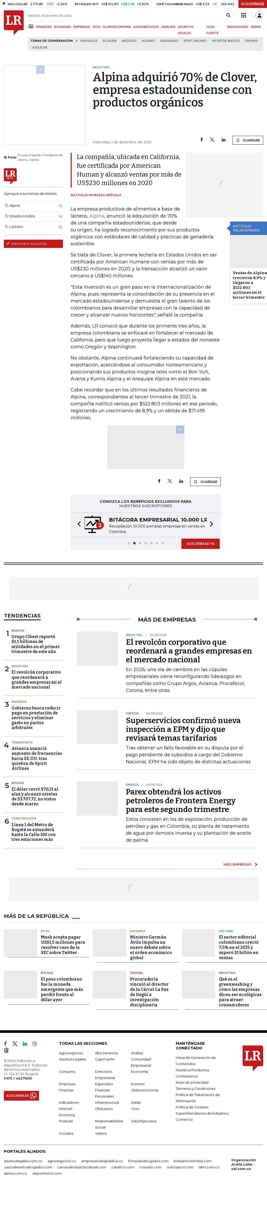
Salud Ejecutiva (143, 1121)
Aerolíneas (169, 41)
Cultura (226, 931)
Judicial (136, 973)
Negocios (129, 41)
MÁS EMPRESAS (238, 864)
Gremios (251, 41)
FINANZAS (44, 27)
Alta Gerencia (106, 1053)
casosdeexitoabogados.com (28, 1167)
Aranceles (89, 41)
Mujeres (148, 41)
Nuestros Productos (192, 1070)
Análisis (137, 1053)
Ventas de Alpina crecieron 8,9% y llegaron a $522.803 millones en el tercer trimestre (250, 285)
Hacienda (19, 702)
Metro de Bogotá (226, 41)
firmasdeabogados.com (148, 1161)
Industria (20, 666)
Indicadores (69, 1102)
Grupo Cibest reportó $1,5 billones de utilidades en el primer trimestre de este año (36, 644)
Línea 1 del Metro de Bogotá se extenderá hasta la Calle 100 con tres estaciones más (34, 832)
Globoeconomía (145, 1090)
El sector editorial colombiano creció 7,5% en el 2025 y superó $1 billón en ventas (239, 947)
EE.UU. (45, 931)
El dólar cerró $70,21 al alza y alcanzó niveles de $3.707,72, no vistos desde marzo (35, 797)
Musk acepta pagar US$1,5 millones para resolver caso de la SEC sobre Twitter (63, 945)
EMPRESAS (81, 27)
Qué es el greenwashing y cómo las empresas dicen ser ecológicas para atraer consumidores (240, 992)
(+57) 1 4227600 (18, 1078)
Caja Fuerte (105, 1059)
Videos (101, 1133)
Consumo (67, 1071)
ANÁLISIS (168, 27)
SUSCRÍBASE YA (201, 543)
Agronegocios (71, 1053)
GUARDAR (248, 140)
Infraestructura (107, 1102)
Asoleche (40, 47)
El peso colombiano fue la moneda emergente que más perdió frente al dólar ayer (62, 989)
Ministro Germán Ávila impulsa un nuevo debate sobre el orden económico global (151, 947)
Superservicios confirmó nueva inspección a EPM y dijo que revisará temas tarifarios (183, 729)
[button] (78, 525)
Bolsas (18, 783)
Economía (139, 1071)
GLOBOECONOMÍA (117, 27)
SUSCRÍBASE (252, 4)
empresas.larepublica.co (102, 1161)
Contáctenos (187, 1076)
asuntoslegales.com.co (23, 1161)
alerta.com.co (15, 1173)
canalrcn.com (122, 1167)
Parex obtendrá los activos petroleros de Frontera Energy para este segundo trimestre (181, 800)
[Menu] (32, 26)
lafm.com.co (209, 1167)
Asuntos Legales (72, 1059)
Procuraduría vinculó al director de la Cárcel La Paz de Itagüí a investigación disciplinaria (149, 992)
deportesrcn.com (47, 1173)
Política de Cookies (192, 1107)
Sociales (66, 1133)
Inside (136, 1102)
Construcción (24, 818)
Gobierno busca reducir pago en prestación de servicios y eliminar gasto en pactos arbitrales (36, 718)
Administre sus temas (26, 243)
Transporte (22, 742)
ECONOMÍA (62, 27)
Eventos (137, 1084)
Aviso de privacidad (192, 1082)
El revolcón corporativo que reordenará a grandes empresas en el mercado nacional (37, 680)
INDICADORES (237, 27)
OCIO (96, 27)
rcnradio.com (150, 1167)
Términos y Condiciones (195, 1088)
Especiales (104, 1084)
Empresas (67, 1084)
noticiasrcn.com (180, 1167)
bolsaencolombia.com (192, 1161)
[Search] (228, 15)
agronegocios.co (62, 1161)
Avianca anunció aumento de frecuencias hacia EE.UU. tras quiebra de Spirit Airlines (37, 758)
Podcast (66, 1121)
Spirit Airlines (195, 41)
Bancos (18, 630)
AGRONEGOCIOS (146, 27)
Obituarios (104, 1109)
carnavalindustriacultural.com (81, 1167)
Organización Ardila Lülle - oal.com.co (243, 1164)
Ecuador (110, 41)
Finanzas (66, 1090)
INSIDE (256, 27)
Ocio (135, 1109)
